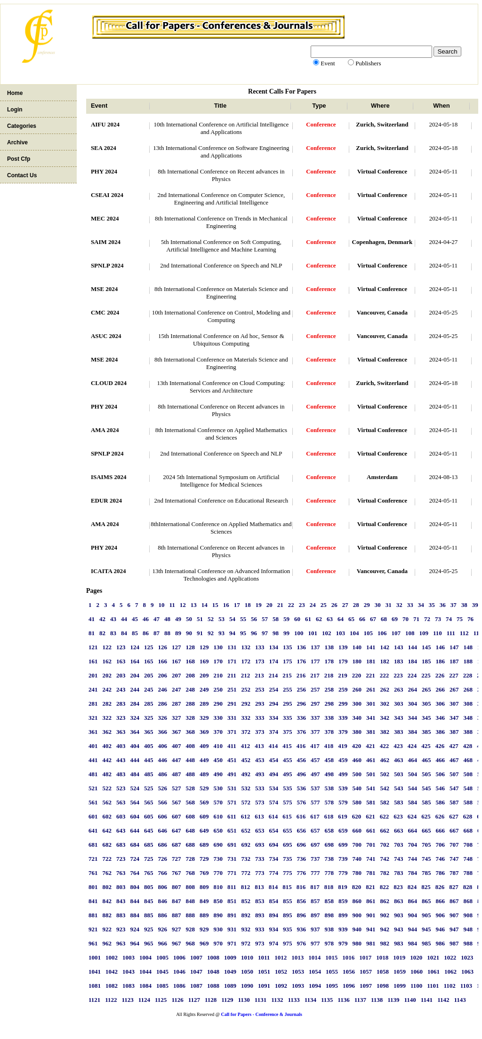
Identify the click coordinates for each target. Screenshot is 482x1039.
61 (308, 618)
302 (384, 703)
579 (343, 802)
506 (440, 774)
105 (368, 633)
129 (204, 647)
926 (162, 929)
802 (107, 886)
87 (156, 633)
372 (245, 731)
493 (260, 774)
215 (287, 675)
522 (107, 788)
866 (440, 901)
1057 (366, 971)
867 (454, 901)
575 (287, 802)
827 (453, 886)
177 (315, 661)
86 (146, 633)
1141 (427, 999)
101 (312, 633)
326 (162, 717)
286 (162, 703)
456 (301, 760)
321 (93, 717)
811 (231, 886)
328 (190, 717)
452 (245, 760)
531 (232, 788)
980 (357, 943)
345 (426, 717)
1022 (450, 957)
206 (162, 675)
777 (315, 872)
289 (204, 703)
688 (190, 844)
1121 (94, 999)
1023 (467, 957)
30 (378, 604)
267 (454, 689)
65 (351, 618)
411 (231, 745)
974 (273, 943)
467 (454, 760)
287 (176, 703)
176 (301, 661)
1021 (433, 957)
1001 (94, 957)
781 (371, 872)
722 (107, 858)
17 (237, 604)
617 (315, 816)
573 (260, 802)
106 (382, 633)
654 (273, 830)
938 (329, 929)
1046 (179, 971)
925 (148, 929)
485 (148, 774)
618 (329, 816)
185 (426, 661)
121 (93, 647)
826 (440, 886)
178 (329, 661)
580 (357, 802)
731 (232, 858)
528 (190, 788)
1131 (260, 999)
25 (324, 604)
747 (454, 858)
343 (398, 717)
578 (329, 802)
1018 (382, 957)
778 (329, 872)
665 (426, 830)
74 (449, 618)
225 (426, 675)
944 (412, 929)
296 (301, 703)
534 (273, 788)
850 (218, 901)
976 (301, 943)
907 (454, 915)
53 (221, 618)
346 (440, 717)
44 (124, 618)
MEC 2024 (105, 218)
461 (371, 760)
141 (371, 647)
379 (343, 731)
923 (121, 929)
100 (299, 633)
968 (190, 943)
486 (162, 774)
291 (232, 703)
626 (440, 816)
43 (113, 618)
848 (190, 901)
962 (107, 943)
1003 (128, 957)
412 (245, 745)
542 (384, 788)
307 (454, 703)
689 (204, 844)
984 (412, 943)
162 (107, 661)
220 (357, 675)
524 (134, 788)
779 (343, 872)
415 (287, 745)
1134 (310, 999)
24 (313, 604)
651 (232, 830)
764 (134, 872)
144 (412, 647)
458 (329, 760)
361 (93, 731)
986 (440, 943)
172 (245, 661)
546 (440, 788)
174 (273, 661)
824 (412, 886)
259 (343, 689)
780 (357, 872)
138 (329, 647)
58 (276, 618)
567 (176, 802)
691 (232, 844)
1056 (349, 971)
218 (329, 675)
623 (398, 816)
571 (232, 802)
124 (134, 647)
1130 (244, 999)
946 (440, 929)
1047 (196, 971)
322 (107, 717)
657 (315, 830)
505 (426, 774)
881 (93, 915)
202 (107, 675)
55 (243, 618)
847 (176, 901)
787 (454, 872)
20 (269, 604)
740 (357, 858)
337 (315, 717)
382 (384, 731)
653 (260, 830)
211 (231, 675)
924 (134, 929)
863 (398, 901)
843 (121, 901)
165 (148, 661)
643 (121, 830)
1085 (162, 985)
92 (211, 633)
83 (113, 633)
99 (286, 633)
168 (190, 661)
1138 (377, 999)
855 (287, 901)
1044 (145, 971)
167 (176, 661)
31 (389, 604)
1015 (331, 957)
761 (93, 872)
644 (134, 830)
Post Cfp (18, 159)
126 (162, 647)
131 (232, 647)
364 (134, 731)
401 (93, 745)
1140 (410, 999)
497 (315, 774)
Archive (17, 142)
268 (468, 689)
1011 (264, 957)
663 (398, 830)
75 (460, 618)
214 (273, 675)
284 (134, 703)
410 (218, 745)
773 (260, 872)
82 (102, 633)
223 (398, 675)
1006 (179, 957)
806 (162, 886)
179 (343, 661)
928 (190, 929)
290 (218, 703)
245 (148, 689)
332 (245, 717)
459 (343, 760)
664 (412, 830)
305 (426, 703)
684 (134, 844)
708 (468, 844)
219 (342, 675)
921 (93, 929)
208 (190, 675)
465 (426, 760)
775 (287, 872)
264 (412, 689)
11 (172, 604)
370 (218, 731)
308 (468, 703)
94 (232, 633)
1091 (264, 985)
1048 (213, 971)
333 (260, 717)
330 (218, 717)
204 (134, 675)
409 (204, 745)
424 (412, 745)
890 (218, 915)
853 (260, 901)
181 (371, 661)
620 (357, 816)
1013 (297, 957)
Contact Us (22, 175)
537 (315, 788)
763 (121, 872)
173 (260, 661)
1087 (196, 985)
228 (468, 675)
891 (232, 915)
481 (93, 774)
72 (427, 618)
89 (178, 633)
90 (189, 633)
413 (259, 745)
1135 (327, 999)
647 (176, 830)
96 (254, 633)
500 (357, 774)
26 (334, 604)
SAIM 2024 (105, 241)
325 (148, 717)
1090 (247, 985)
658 (329, 830)
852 (245, 901)
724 (134, 858)
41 (91, 618)
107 (396, 633)
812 (245, 886)
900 (357, 915)
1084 (145, 985)
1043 (128, 971)
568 (190, 802)
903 (398, 915)
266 (440, 689)
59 (286, 618)
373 (260, 731)
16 (226, 604)
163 (121, 661)
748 (468, 858)
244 (134, 689)
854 (273, 901)
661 (371, 830)
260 (357, 689)
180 (357, 661)
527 (176, 788)
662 (384, 830)
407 (176, 745)
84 (124, 633)
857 (315, 901)
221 (370, 675)
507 (454, 774)
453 (260, 760)
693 (260, 844)
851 (232, 901)
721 (93, 858)
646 (162, 830)
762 (107, 872)
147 (454, 647)
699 (343, 844)
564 (134, 802)
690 (218, 844)
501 (371, 774)
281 (93, 703)
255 (287, 689)
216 (301, 675)
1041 (94, 971)
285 (148, 703)
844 (134, 901)
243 (121, 689)
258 (329, 689)
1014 (314, 957)
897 (315, 915)
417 (315, 745)
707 (454, 844)
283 (121, 703)
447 (176, 760)
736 (301, 858)
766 (162, 872)
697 (315, 844)
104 (354, 633)
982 (384, 943)
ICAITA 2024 (108, 571)
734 (273, 858)
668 (468, 830)
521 (93, 788)
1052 (281, 971)
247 (176, 689)
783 (398, 872)
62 (319, 618)
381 (371, 731)
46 (146, 618)
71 (416, 618)
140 (357, 647)
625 (426, 816)
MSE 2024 (104, 288)
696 (301, 844)
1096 (349, 985)
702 (384, 844)
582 (384, 802)
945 (426, 929)
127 (176, 647)
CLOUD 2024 (109, 382)
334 (273, 717)
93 (221, 633)
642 (107, 830)
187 (454, 661)
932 (245, 929)
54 (232, 618)
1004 (145, 957)
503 (398, 774)
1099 (400, 985)
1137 (360, 999)
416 (301, 745)
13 (194, 604)
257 (315, 689)
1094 (315, 985)
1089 (230, 985)
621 (370, 816)
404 (134, 745)
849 (204, 901)
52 (211, 618)
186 (440, 661)
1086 (179, 985)
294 (273, 703)
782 (384, 872)
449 (204, 760)
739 (343, 858)
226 (440, 675)
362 (107, 731)
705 (426, 844)
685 (148, 844)
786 (440, 872)
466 (440, 760)
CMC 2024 (105, 312)
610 (218, 816)
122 (107, 647)
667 (454, 830)
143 (398, 647)
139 (343, 647)
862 (384, 901)
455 (287, 760)
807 (176, 886)
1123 (127, 999)
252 (245, 689)
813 (259, 886)
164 (134, 661)
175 (287, 661)
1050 (247, 971)
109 (423, 633)
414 (273, 745)
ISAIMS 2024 (109, 476)
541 (371, 788)
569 (204, 802)
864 (412, 901)
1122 (111, 999)
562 (107, 802)
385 (426, 731)
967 (176, 943)
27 (345, 604)
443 (121, 760)
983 (398, 943)
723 (121, 858)
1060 (416, 971)
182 (384, 661)
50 (189, 618)
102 (326, 633)
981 (371, 943)
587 (454, 802)
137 (315, 647)
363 (121, 731)
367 (176, 731)
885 (148, 915)
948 (468, 929)
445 (148, 760)
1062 (450, 971)
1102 (449, 985)
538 (329, 788)
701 (371, 844)
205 (148, 675)
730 (218, 858)
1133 (293, 999)
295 (287, 703)
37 (453, 604)
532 (245, 788)
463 (398, 760)
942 (384, 929)
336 (301, 717)
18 (248, 604)
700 (357, 844)
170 (218, 661)
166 (162, 661)
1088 (213, 985)
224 (412, 675)
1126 (177, 999)
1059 (400, 971)
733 (260, 858)
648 (190, 830)
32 (399, 604)
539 (343, 788)
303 (398, 703)
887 (176, 915)
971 (232, 943)
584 (412, 802)
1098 (383, 985)
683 (121, 844)
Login (15, 109)
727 (176, 858)
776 (301, 872)
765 (148, 872)
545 (426, 788)
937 (315, 929)
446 (162, 760)
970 (218, 943)
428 (468, 745)
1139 (393, 999)
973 (260, 943)
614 (273, 816)
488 (190, 774)
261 (371, 689)
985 (426, 943)
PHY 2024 (104, 171)
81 (91, 633)
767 (176, 872)
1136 (343, 999)
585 (426, 802)
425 (426, 745)
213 (259, 675)
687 (176, 844)
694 (273, 844)
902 (384, 915)
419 (342, 745)
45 (135, 618)
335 (287, 717)
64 (340, 618)
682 (107, 844)
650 (218, 830)
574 (273, 802)
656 (301, 830)
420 (357, 745)
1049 (230, 971)
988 (468, 943)
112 (464, 633)
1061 (433, 971)
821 (370, 886)
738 (329, 858)
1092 (281, 985)
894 (273, 915)
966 (162, 943)
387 (454, 731)
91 (200, 633)
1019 (399, 957)
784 (412, 872)
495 (287, 774)
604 (134, 816)
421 (370, 745)
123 (121, 647)
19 (259, 604)
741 (371, 858)
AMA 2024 (105, 429)
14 (204, 604)
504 (412, 774)
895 (287, 915)
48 (167, 618)
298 (329, 703)
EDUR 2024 (106, 500)
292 (245, 703)
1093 (298, 985)
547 (454, 788)
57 (265, 618)
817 (315, 886)
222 (384, 675)
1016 (348, 957)
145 (426, 647)
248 (190, 689)
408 (190, 745)
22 (291, 604)
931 (232, 929)
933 (260, 929)
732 (245, 858)
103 (340, 633)
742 (384, 858)
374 (273, 731)
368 (190, 731)
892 (245, 915)
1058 (383, 971)
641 (93, 830)
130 (218, 647)
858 (329, 901)
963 (121, 943)
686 (162, 844)
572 (245, 802)
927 (176, 929)
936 (301, 929)
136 (301, 647)
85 (135, 633)
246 (162, 689)
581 (371, 802)
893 (260, 915)
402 (107, 745)
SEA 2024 (103, 147)
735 (287, 858)
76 (470, 618)
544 (412, 788)
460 (357, 760)
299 (343, 703)
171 (232, 661)
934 (273, 929)
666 (440, 830)
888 (190, 915)
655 (287, 830)
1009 (230, 957)
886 (162, 915)
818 (329, 886)
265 (426, 689)
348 (468, 717)
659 (343, 830)
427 (453, 745)
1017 (365, 957)
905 (426, 915)
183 (398, 661)
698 (329, 844)
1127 (194, 999)
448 (190, 760)
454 (273, 760)
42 (102, 618)
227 (453, 675)
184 (412, 661)
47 (156, 618)
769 (204, 872)
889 (204, 915)
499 (343, 774)
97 (265, 633)
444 (134, 760)
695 (287, 844)
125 (148, 647)
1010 (247, 957)
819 (342, 886)
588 (468, 802)
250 (218, 689)
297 (315, 703)
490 (218, 774)
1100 (416, 985)
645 (148, 830)
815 (287, 886)
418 (329, 745)
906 (440, 915)
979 (343, 943)
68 (384, 618)
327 (176, 717)
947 (454, 929)
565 (148, 802)
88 (167, 633)
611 (231, 816)
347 (454, 717)
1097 (366, 985)
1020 (416, 957)
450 (218, 760)
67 (373, 618)
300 (357, 703)
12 (183, 604)
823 (398, 886)
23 (302, 604)
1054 (315, 971)
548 (468, 788)
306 (440, 703)
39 (475, 604)
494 (273, 774)
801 (93, 886)
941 (371, 929)
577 (315, 802)
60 (297, 618)
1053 (298, 971)
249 (204, 689)
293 (260, 703)
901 (371, 915)
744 (412, 858)
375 (287, 731)
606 (162, 816)
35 (432, 604)
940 (357, 929)
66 (362, 618)
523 (121, 788)
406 (162, 745)
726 (162, 858)
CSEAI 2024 (107, 194)
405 (148, 745)
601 (93, 816)
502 (384, 774)
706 (440, 844)
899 (343, 915)
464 (412, 760)
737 (315, 858)
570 (218, 802)
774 (273, 872)
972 (245, 943)
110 (437, 633)
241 (93, 689)
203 (121, 675)
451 (232, 760)
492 (245, 774)
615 (287, 816)
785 (426, 872)
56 (254, 618)
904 (412, 915)
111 (451, 633)
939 (343, 929)
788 (468, 872)
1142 (443, 999)
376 (301, 731)
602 (107, 816)
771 (232, 872)
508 (468, 774)
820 (357, 886)
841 (93, 901)
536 (301, 788)
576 (301, 802)
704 (412, 844)
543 (398, 788)
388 (468, 731)
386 (440, 731)
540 (357, 788)
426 (440, 745)
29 (367, 604)
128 (190, 647)
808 (190, 886)
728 (190, 858)
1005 (162, 957)
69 (395, 618)
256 (301, 689)
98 (276, 633)
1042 (111, 971)
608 (190, 816)
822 (384, 886)
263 (398, 689)
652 (245, 830)
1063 (467, 971)
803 (121, 886)
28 (356, 604)
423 (398, 745)
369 (204, 731)
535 (287, 788)
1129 (227, 999)
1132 (277, 999)
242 (107, 689)
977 (315, 943)
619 (342, 816)
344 (412, 717)
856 (301, 901)
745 (426, 858)
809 (204, 886)
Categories (21, 126)
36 (443, 604)
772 (245, 872)
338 (329, 717)
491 (232, 774)
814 (273, 886)
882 (107, 915)
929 (204, 929)
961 (93, 943)
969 (204, 943)
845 (148, 901)
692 (245, 844)
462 (384, 760)
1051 (264, 971)
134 (273, 647)
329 (204, 717)
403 (121, 745)
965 (148, 943)
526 (162, 788)
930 (218, 929)
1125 (161, 999)
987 (454, 943)
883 (121, 915)
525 (148, 788)
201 (93, 675)
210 (218, 675)
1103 (466, 985)
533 (260, 788)
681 (93, 844)
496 (301, 774)
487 (176, 774)
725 (148, 858)
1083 (128, 985)
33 (410, 604)
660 (357, 830)
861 (371, 901)
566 (162, 802)
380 (357, 731)
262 (384, 689)
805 (148, 886)
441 (93, 760)
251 (232, 689)
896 (301, 915)
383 (398, 731)
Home (15, 93)
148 (468, 647)
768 (190, 872)
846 (162, 901)
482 (107, 774)
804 (134, 886)
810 (218, 886)
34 (421, 604)
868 (468, 901)
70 (405, 618)
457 (315, 760)
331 (232, 717)
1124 (144, 999)
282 (107, 703)
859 (343, 901)
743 (398, 858)
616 (301, 816)
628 (468, 816)
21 (280, 604)
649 (204, 830)
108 (410, 633)
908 (468, 915)
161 (93, 661)
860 (357, 901)
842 (107, 901)
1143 (460, 999)
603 (121, 816)
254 (273, 689)
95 (243, 633)
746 (440, 858)
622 (384, 816)
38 (464, 604)
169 (204, 661)
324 (134, 717)
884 (134, 915)
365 (148, 731)
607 (176, 816)
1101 (433, 985)
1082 (111, 985)
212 (245, 675)
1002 (111, 957)
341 (371, 717)
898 (329, 915)
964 (134, 943)
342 (384, 717)
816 (301, 886)
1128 (211, 999)
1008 (213, 957)
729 (204, 858)
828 (468, 886)
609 (204, 816)
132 (245, 647)
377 (315, 731)
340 (357, 717)
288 (190, 703)
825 (426, 886)
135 (287, 647)
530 (218, 788)
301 (371, 703)
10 (161, 604)
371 (232, 731)
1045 (162, 971)
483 (121, 774)
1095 (332, 985)
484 (134, 774)
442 (107, 760)
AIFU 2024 (105, 124)
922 (107, 929)
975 (287, 943)
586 (440, 802)
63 (330, 618)
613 (259, 816)
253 (260, 689)
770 (218, 872)
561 (93, 802)
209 (204, 675)
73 (438, 618)
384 (412, 731)
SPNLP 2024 (107, 265)
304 (412, 703)
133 (260, 647)
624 (412, 816)
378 (329, 731)
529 (204, 788)
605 (148, 816)
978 (329, 943)
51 (200, 618)
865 (426, 901)
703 (398, 844)
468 (468, 760)
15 (215, 604)
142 (384, 647)
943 (398, 929)
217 (315, 675)
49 (178, 618)
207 (176, 675)
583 (398, 802)
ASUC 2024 (106, 335)
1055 (332, 971)
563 (121, 802)
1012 (280, 957)
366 (162, 731)
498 (329, 774)
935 (287, 929)
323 (121, 717)
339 (343, 717)
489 (204, 774)
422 (384, 745)
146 (440, 647)
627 (453, 816)
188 (468, 661)
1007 (196, 957)
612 (245, 816)
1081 (94, 985)
